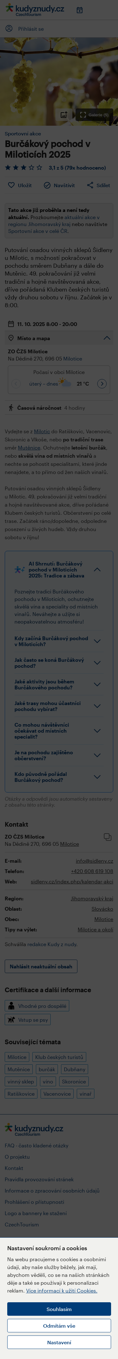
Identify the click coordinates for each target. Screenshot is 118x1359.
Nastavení (59, 1342)
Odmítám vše (59, 1326)
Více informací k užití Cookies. (62, 1290)
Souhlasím (59, 1309)
